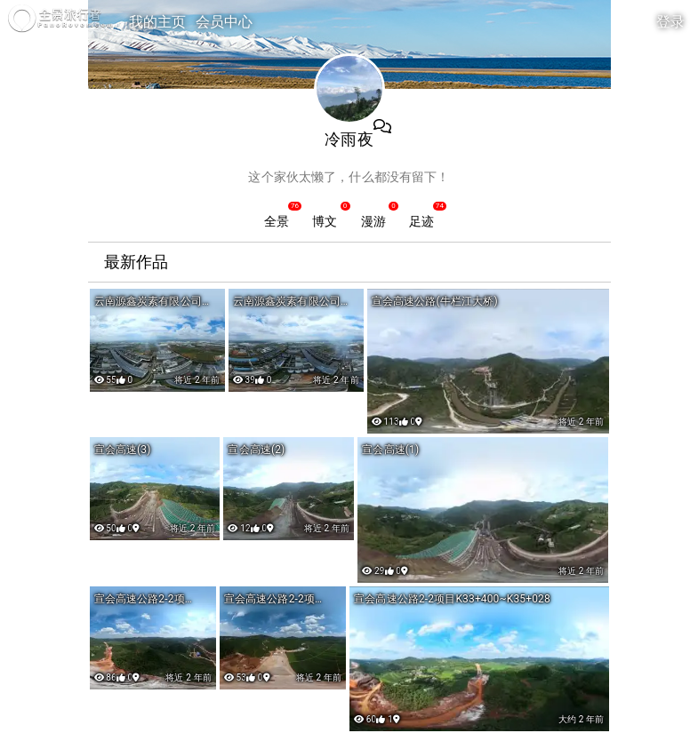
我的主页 (158, 21)
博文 (324, 221)
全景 (276, 221)
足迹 (421, 221)
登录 (670, 21)
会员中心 (224, 21)
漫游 (373, 221)
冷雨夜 (349, 139)
